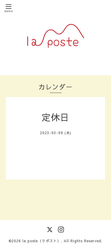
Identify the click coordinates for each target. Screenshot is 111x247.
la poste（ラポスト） (41, 240)
